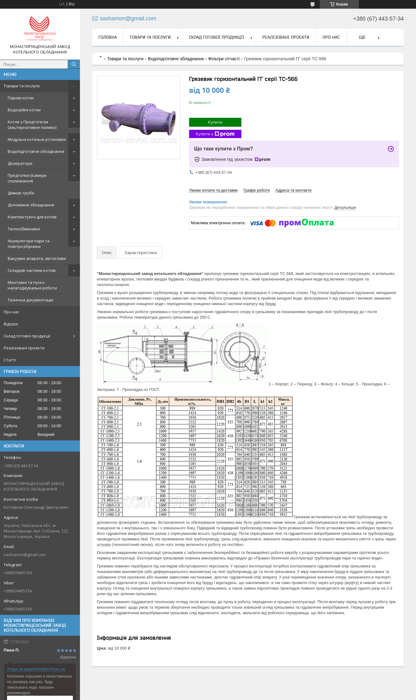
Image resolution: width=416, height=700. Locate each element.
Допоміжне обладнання (31, 205)
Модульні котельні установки (37, 139)
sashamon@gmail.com (25, 554)
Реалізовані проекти (24, 348)
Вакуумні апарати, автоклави (37, 258)
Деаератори (20, 163)
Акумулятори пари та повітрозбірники (29, 243)
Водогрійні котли (24, 110)
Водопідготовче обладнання (36, 151)
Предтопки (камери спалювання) (27, 178)
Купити (215, 122)
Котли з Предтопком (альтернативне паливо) (32, 124)
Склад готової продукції (27, 336)
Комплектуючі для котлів (32, 217)
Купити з (215, 134)
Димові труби (21, 193)
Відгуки (11, 324)
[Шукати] (74, 64)
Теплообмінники (24, 229)
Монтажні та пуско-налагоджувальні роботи (32, 285)
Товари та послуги (22, 86)
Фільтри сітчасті (224, 58)
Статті (10, 360)
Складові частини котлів (32, 270)
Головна (107, 37)
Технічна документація (30, 300)
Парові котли (21, 98)
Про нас (11, 312)
